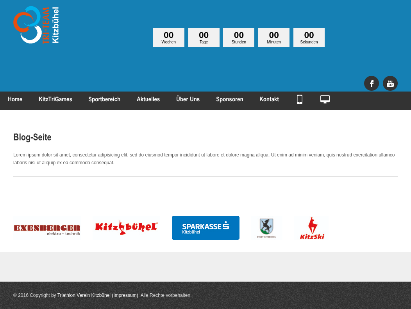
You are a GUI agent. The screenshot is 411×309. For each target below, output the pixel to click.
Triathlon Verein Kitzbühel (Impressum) (97, 295)
